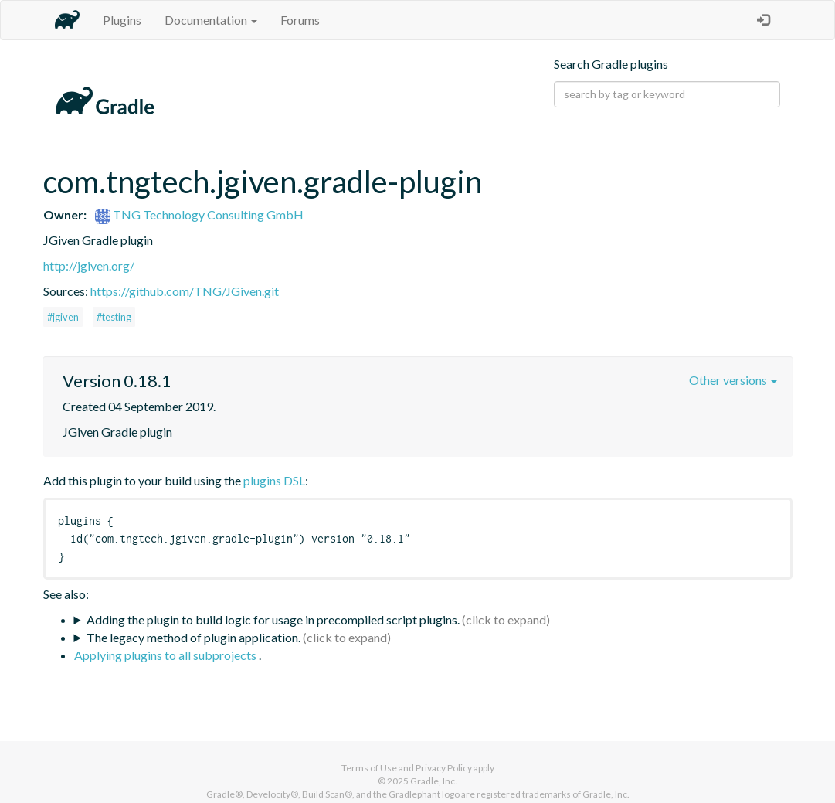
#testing (114, 317)
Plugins (122, 19)
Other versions (733, 380)
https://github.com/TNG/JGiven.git (184, 291)
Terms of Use (369, 768)
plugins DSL (274, 480)
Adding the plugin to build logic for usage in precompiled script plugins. (273, 619)
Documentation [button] (211, 19)
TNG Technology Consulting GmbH (199, 214)
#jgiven (63, 317)
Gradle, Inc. (433, 781)
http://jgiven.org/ (88, 265)
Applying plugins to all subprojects (166, 655)
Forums (300, 19)
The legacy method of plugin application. (193, 637)
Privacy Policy (444, 768)
